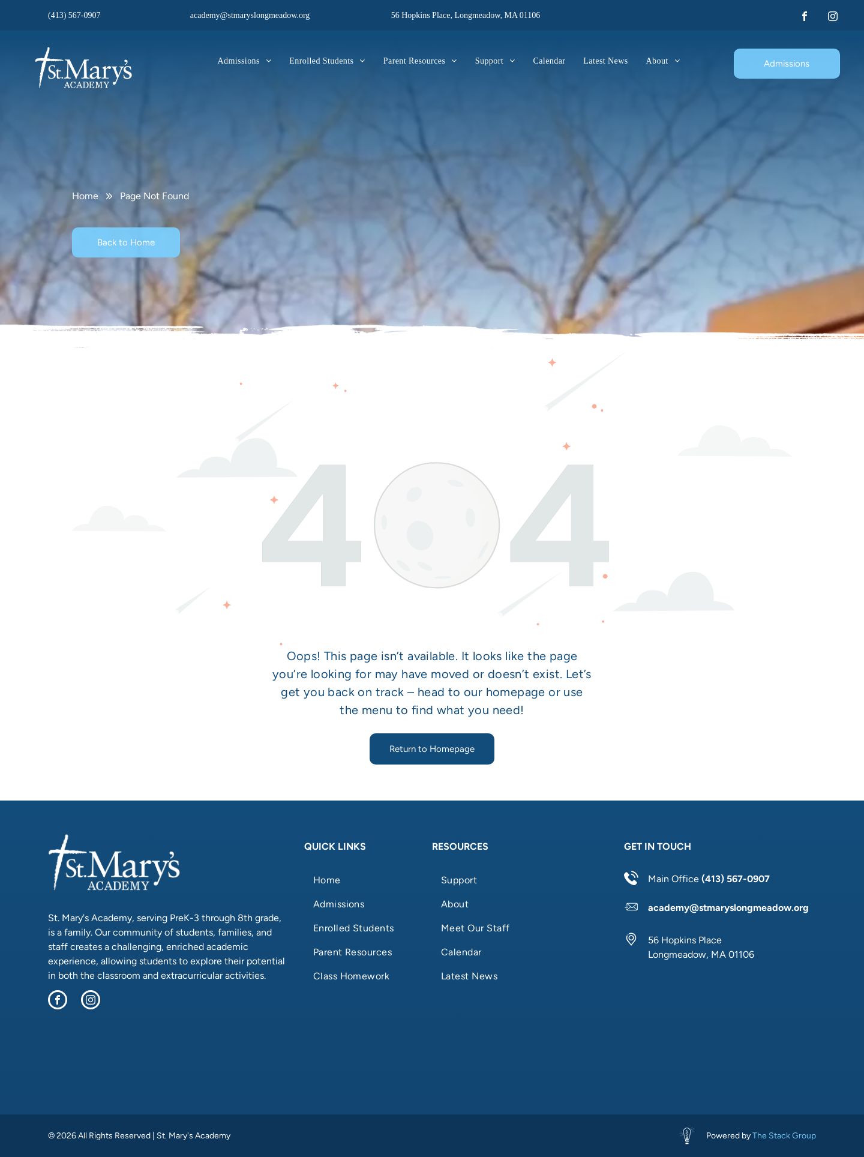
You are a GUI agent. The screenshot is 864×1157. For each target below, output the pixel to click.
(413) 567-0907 (74, 15)
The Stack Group (784, 1136)
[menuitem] (245, 61)
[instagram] (833, 17)
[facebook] (804, 17)
